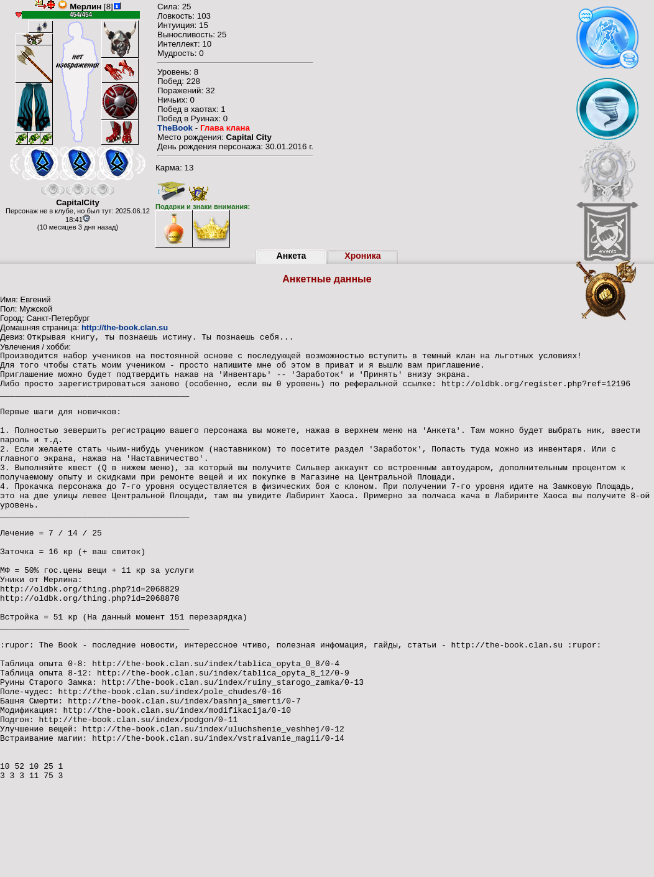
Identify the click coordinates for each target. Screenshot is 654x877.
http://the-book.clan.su (124, 327)
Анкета (291, 256)
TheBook (175, 127)
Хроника (362, 256)
